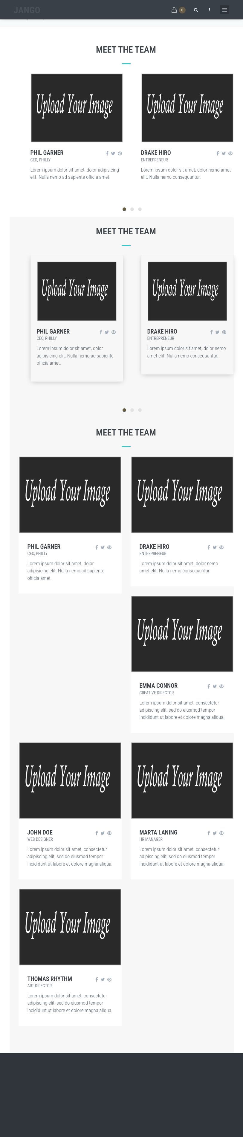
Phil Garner (47, 152)
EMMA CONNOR (159, 685)
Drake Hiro (156, 152)
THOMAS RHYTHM (49, 978)
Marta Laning (159, 832)
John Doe (40, 832)
